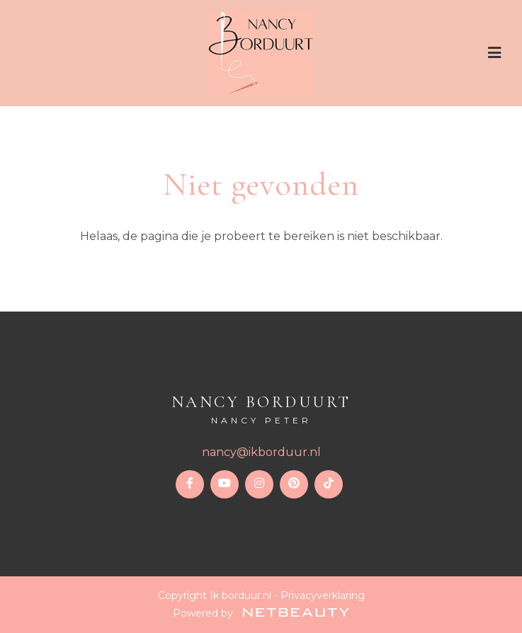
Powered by (261, 613)
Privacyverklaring (322, 595)
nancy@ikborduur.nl (261, 452)
